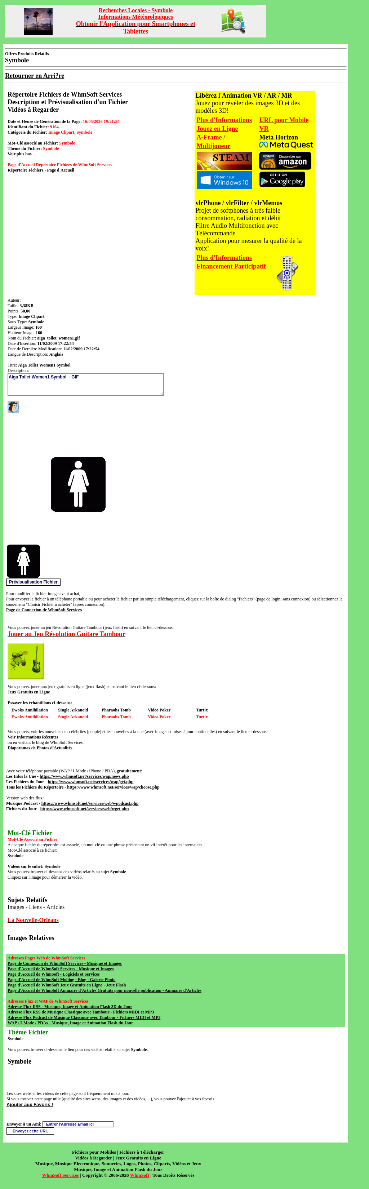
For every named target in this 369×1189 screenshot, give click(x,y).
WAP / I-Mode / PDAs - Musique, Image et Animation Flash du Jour (70, 1022)
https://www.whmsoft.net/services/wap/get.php (91, 781)
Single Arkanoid (73, 710)
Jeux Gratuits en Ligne (29, 692)
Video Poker (159, 710)
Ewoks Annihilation (30, 710)
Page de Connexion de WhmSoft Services (44, 609)
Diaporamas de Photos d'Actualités (40, 747)
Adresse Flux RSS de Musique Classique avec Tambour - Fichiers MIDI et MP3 (81, 1012)
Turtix (202, 710)
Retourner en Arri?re (34, 75)
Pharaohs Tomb (116, 710)
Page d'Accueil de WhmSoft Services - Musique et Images (61, 968)
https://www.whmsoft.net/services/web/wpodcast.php (90, 803)
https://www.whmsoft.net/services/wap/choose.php (113, 787)
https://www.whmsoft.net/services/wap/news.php (84, 776)
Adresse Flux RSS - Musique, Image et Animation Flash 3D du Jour (70, 1006)
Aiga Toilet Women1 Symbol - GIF (86, 384)
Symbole (19, 1061)
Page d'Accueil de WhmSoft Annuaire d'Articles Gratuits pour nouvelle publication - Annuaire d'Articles (104, 990)
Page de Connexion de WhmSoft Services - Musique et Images (65, 963)
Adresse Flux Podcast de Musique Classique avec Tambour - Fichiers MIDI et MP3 (84, 1017)
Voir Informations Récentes (33, 737)
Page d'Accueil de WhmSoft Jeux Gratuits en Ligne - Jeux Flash (67, 985)
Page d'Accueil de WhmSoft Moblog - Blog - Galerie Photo (61, 979)
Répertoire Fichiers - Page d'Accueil (41, 170)
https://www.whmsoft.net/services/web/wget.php (84, 808)
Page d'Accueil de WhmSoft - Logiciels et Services (53, 974)
